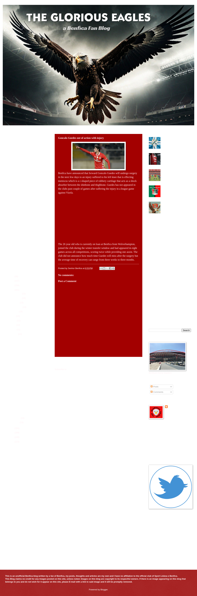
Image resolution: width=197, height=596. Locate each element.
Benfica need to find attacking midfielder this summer (176, 139)
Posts (154, 386)
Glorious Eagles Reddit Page (162, 444)
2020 (11, 437)
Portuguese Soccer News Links (163, 453)
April (14, 329)
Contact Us (11, 522)
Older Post (135, 362)
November (17, 298)
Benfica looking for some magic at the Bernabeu (173, 204)
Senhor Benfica (176, 407)
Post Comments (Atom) (78, 369)
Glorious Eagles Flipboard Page (163, 440)
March (15, 334)
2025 (11, 281)
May (14, 325)
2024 (11, 285)
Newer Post (62, 362)
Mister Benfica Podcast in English (164, 448)
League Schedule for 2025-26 (20, 501)
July (14, 316)
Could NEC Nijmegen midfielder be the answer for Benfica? (175, 189)
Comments (157, 392)
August (15, 311)
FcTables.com (12, 483)
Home (99, 362)
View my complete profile (176, 411)
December (17, 293)
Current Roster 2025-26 (17, 497)
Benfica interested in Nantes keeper (27, 365)
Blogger (104, 589)
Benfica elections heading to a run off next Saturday (176, 155)
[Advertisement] (98, 217)
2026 (11, 276)
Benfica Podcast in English (161, 436)
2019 (11, 441)
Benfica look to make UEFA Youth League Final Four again (176, 171)
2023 (11, 290)
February (16, 418)
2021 (11, 432)
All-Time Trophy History (17, 513)
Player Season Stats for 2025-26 (21, 505)
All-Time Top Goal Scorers (18, 517)
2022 (11, 428)
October (16, 302)
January (16, 422)
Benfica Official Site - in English (163, 432)
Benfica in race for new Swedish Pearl (28, 412)
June (14, 320)
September (17, 307)
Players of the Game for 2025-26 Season (25, 509)
